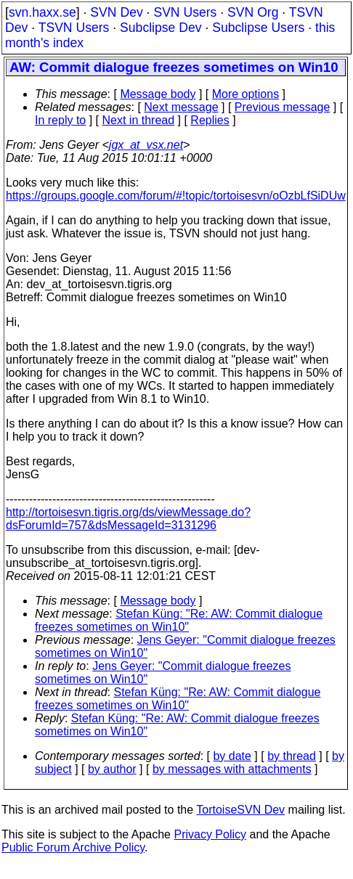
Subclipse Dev (160, 27)
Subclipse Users (258, 27)
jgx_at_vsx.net (146, 145)
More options (246, 94)
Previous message (282, 107)
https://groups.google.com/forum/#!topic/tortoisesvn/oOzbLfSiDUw (176, 195)
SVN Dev (116, 12)
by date (232, 756)
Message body (157, 94)
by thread (291, 756)
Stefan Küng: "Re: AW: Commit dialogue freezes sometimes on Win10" (178, 620)
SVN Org (252, 12)
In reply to (60, 120)
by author (112, 769)
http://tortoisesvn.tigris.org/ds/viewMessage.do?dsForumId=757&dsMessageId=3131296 (128, 518)
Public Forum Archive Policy (73, 847)
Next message (181, 107)
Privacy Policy (210, 834)
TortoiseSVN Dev (240, 810)
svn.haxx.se (42, 12)
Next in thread (138, 120)
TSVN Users (74, 27)
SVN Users (184, 12)
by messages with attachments (232, 769)
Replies (209, 120)
